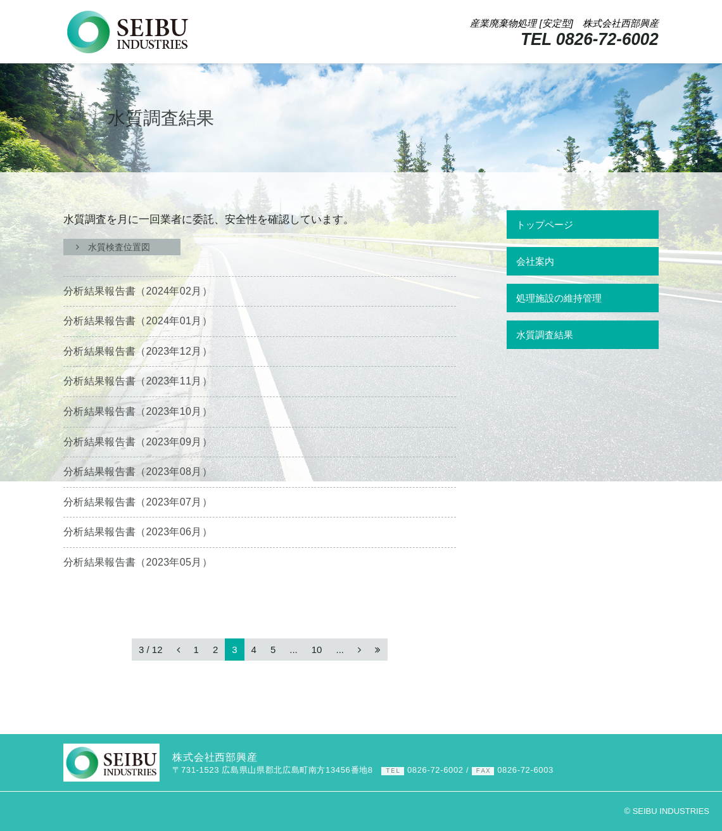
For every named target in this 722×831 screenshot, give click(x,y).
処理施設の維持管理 (559, 298)
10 (317, 649)
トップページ (544, 224)
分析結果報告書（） (137, 291)
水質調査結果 (544, 334)
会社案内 (535, 261)
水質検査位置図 (122, 247)
